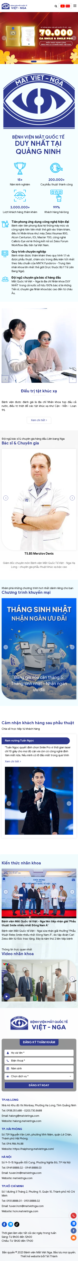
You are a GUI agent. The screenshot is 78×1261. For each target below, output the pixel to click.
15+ (19, 180)
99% (56, 207)
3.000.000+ (20, 207)
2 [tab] (38, 61)
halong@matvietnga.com (24, 1116)
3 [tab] (41, 61)
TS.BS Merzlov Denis (39, 553)
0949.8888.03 (33, 1167)
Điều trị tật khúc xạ (39, 391)
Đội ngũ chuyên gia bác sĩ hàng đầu (36, 277)
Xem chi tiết (39, 420)
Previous (4, 38)
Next (73, 38)
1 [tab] (34, 61)
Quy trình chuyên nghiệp (28, 251)
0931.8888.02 (32, 1201)
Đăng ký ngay (39, 1085)
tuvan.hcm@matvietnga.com (26, 1206)
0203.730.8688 (33, 1110)
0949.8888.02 (14, 1167)
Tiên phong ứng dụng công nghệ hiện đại (40, 222)
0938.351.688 (14, 1110)
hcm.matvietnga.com (25, 1211)
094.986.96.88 (14, 1143)
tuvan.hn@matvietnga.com (25, 1173)
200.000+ (57, 180)
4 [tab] (43, 61)
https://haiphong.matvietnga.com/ (33, 1149)
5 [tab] (46, 61)
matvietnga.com (22, 1178)
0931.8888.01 (14, 1201)
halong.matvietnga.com (27, 1121)
